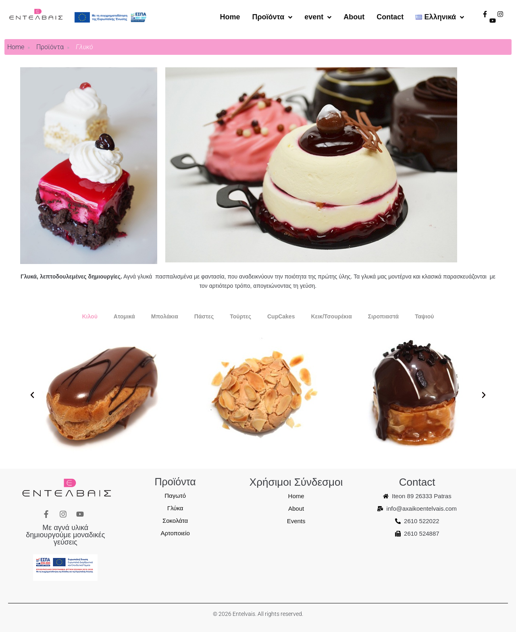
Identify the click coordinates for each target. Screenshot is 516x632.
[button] (32, 395)
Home (15, 47)
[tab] (89, 316)
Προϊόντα (50, 47)
